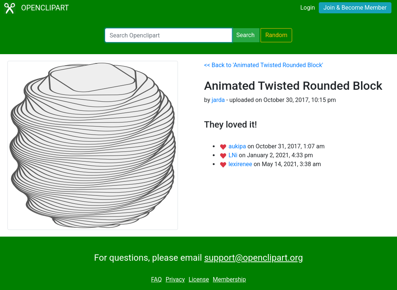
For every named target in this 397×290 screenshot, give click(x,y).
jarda (218, 99)
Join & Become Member (355, 7)
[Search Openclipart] (168, 35)
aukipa (237, 146)
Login (307, 7)
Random (276, 35)
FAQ (156, 279)
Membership (229, 279)
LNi (233, 155)
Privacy (175, 279)
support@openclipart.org (253, 258)
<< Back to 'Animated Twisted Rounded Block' (263, 65)
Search (245, 35)
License (199, 279)
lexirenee (241, 164)
